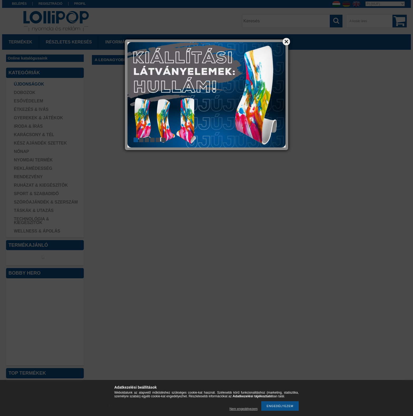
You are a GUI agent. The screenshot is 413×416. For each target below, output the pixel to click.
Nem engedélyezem (243, 409)
